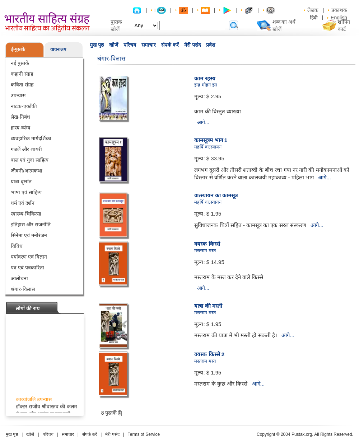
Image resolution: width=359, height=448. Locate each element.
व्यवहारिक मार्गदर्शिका (31, 138)
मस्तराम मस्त (205, 250)
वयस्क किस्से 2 (209, 354)
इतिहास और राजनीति (31, 224)
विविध (17, 246)
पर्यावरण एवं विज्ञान (29, 257)
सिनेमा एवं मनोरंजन (29, 235)
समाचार (148, 45)
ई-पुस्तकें (18, 49)
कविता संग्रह (22, 85)
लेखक (312, 10)
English (339, 17)
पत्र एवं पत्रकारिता (27, 267)
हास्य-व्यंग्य (20, 128)
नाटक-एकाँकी (24, 106)
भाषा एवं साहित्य (26, 192)
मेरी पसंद (192, 45)
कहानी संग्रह (22, 74)
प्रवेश (210, 45)
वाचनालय (58, 49)
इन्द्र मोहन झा (205, 85)
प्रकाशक (339, 10)
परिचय (129, 45)
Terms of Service (144, 434)
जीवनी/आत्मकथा (26, 171)
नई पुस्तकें (20, 63)
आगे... (203, 122)
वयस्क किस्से (207, 244)
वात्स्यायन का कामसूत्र (215, 195)
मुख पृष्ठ (97, 45)
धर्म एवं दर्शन (22, 203)
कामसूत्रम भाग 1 (210, 140)
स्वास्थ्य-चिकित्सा (26, 214)
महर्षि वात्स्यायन (208, 147)
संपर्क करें (170, 45)
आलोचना (19, 278)
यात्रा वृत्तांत (21, 181)
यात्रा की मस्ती (208, 306)
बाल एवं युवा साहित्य (29, 160)
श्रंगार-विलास (23, 289)
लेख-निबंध (20, 117)
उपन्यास (18, 95)
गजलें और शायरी (26, 149)
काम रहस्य (204, 78)
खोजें (113, 45)
